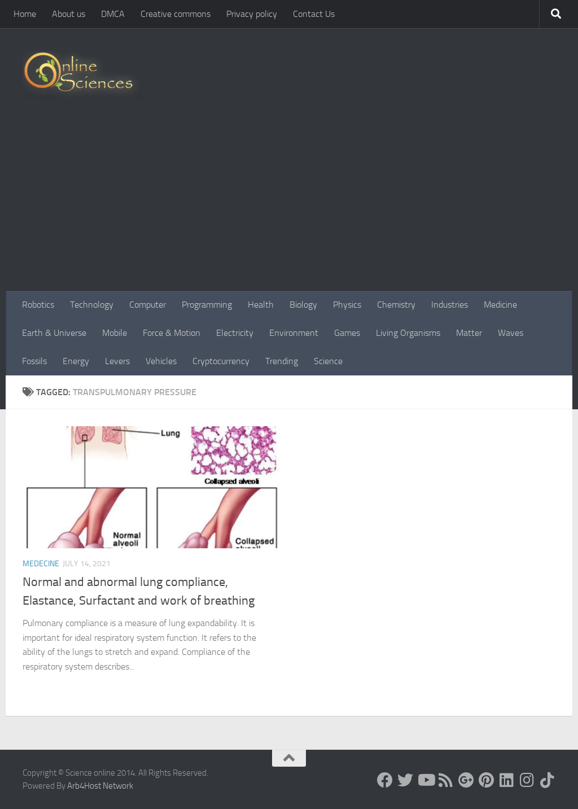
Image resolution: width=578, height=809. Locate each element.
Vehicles (161, 361)
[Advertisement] (289, 206)
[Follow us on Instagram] (527, 780)
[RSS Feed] (446, 780)
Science (328, 361)
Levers (117, 361)
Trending (281, 361)
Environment (293, 332)
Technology (91, 304)
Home (25, 13)
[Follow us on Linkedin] (507, 780)
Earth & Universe (54, 332)
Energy (76, 361)
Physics (347, 304)
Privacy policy (251, 13)
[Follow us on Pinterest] (486, 780)
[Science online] (385, 780)
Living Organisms (408, 332)
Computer (147, 304)
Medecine (41, 564)
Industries (449, 304)
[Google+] (466, 780)
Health (261, 304)
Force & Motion (171, 332)
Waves (510, 332)
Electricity (234, 332)
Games (347, 332)
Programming (207, 304)
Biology (303, 304)
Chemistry (396, 304)
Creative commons (176, 13)
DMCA (113, 13)
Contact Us (314, 13)
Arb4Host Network (100, 786)
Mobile (114, 332)
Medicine (500, 304)
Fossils (34, 361)
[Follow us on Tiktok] (547, 780)
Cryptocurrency (220, 361)
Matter (469, 332)
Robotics (38, 304)
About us (68, 13)
